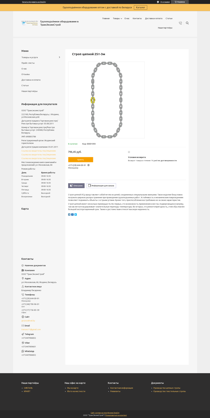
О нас (126, 18)
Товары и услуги (29, 57)
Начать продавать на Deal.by (34, 2)
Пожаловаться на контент (116, 415)
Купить (80, 160)
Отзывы (25, 74)
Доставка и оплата (153, 18)
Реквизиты (115, 391)
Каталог (140, 7)
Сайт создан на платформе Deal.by (105, 413)
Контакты (137, 18)
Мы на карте (72, 388)
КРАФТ (27, 391)
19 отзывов (165, 2)
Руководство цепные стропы (167, 388)
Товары (116, 18)
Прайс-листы (28, 63)
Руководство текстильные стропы (170, 391)
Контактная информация (121, 388)
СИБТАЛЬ (28, 388)
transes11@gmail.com (31, 329)
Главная (106, 18)
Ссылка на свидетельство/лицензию (38, 151)
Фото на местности (76, 391)
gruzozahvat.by (28, 321)
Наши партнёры (165, 28)
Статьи (169, 18)
